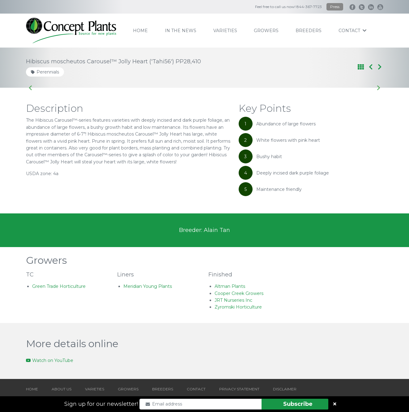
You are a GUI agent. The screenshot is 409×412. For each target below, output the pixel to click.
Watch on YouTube (49, 360)
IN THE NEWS (180, 30)
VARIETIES (94, 389)
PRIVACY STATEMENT (239, 389)
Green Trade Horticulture (59, 286)
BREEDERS (162, 389)
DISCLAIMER (284, 389)
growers (266, 30)
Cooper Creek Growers (239, 293)
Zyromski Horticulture (238, 307)
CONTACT (196, 389)
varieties (225, 30)
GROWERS (128, 389)
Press (334, 6)
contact (352, 30)
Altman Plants (230, 286)
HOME (32, 389)
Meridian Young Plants (147, 286)
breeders (309, 30)
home (140, 30)
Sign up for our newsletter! (101, 404)
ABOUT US (61, 389)
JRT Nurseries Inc (233, 300)
